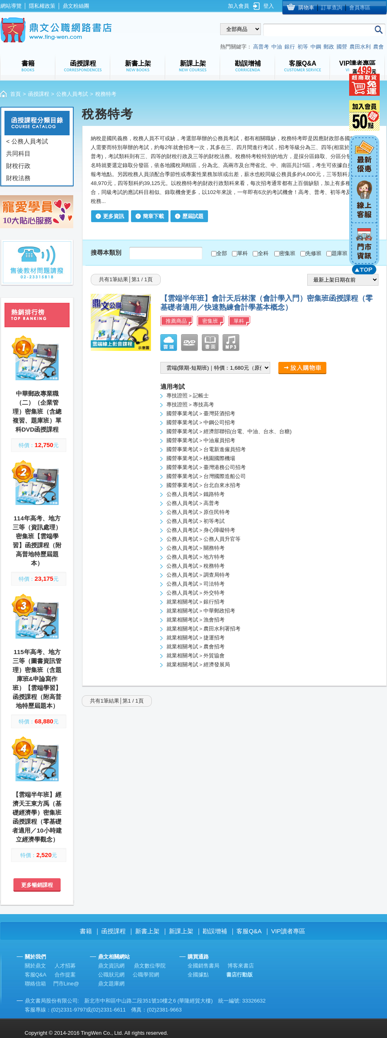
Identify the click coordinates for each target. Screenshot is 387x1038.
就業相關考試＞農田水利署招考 (203, 629)
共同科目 (18, 153)
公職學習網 (146, 975)
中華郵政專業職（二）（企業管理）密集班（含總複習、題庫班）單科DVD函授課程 (37, 411)
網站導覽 (11, 6)
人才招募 (65, 966)
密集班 (287, 253)
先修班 (313, 253)
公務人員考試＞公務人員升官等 (203, 539)
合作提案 (65, 975)
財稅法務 (18, 177)
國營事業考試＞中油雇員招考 (200, 440)
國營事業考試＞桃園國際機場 (200, 458)
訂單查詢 (331, 7)
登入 (268, 6)
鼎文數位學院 (150, 966)
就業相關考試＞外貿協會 (195, 655)
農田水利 (360, 47)
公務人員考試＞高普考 (192, 503)
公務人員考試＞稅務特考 (195, 566)
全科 (263, 253)
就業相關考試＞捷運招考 (195, 638)
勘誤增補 (215, 931)
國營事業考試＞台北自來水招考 (203, 485)
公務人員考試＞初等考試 (195, 521)
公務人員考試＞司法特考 (195, 584)
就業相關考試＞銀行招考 (195, 602)
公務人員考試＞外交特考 (195, 593)
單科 (242, 253)
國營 (342, 47)
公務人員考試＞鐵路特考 (195, 494)
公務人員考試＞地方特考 (195, 557)
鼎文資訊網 (111, 966)
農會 (378, 47)
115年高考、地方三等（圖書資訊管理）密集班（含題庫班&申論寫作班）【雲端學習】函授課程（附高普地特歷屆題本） (37, 678)
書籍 (86, 931)
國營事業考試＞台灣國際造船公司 (206, 476)
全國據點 (198, 975)
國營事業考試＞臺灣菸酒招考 (200, 413)
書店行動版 (239, 975)
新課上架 (181, 931)
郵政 (329, 47)
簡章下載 (153, 216)
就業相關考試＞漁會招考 (195, 620)
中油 (276, 47)
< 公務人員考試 (27, 141)
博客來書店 (240, 966)
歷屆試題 (192, 216)
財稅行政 (18, 165)
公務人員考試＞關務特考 (195, 548)
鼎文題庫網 (111, 984)
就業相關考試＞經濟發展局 (198, 664)
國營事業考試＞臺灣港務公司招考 (206, 467)
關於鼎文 (35, 966)
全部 (221, 253)
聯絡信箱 (35, 984)
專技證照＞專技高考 (190, 404)
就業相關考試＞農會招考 (195, 647)
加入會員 (238, 6)
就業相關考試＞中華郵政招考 (200, 611)
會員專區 (359, 7)
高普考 (261, 47)
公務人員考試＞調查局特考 (198, 575)
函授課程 (38, 94)
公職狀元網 (111, 975)
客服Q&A (249, 931)
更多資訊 (113, 216)
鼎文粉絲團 (76, 6)
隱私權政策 (42, 6)
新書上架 (147, 931)
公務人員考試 (72, 94)
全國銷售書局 (203, 966)
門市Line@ (66, 984)
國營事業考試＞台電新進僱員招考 (206, 449)
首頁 (15, 94)
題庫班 (340, 253)
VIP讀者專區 (288, 931)
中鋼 (315, 47)
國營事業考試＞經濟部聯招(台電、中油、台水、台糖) (229, 431)
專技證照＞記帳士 (187, 395)
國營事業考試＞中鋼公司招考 (200, 422)
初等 (302, 47)
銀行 (289, 47)
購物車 (306, 7)
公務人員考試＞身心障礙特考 (200, 530)
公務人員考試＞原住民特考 (198, 512)
